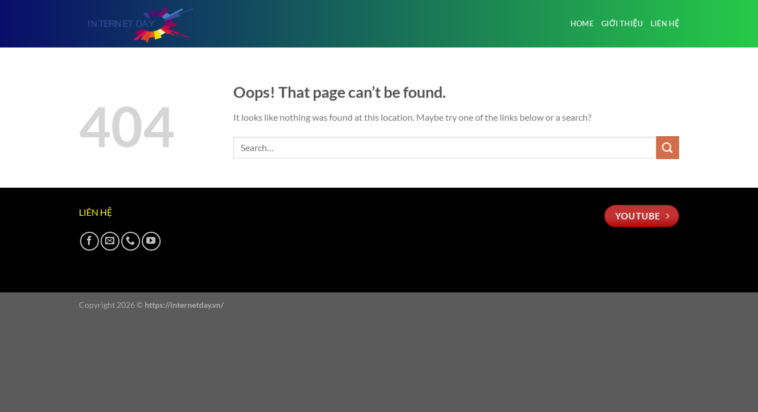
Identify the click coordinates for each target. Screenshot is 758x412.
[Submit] (667, 147)
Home (582, 23)
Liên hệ (665, 23)
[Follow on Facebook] (89, 241)
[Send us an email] (110, 241)
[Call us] (130, 241)
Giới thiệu (622, 23)
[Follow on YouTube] (151, 241)
